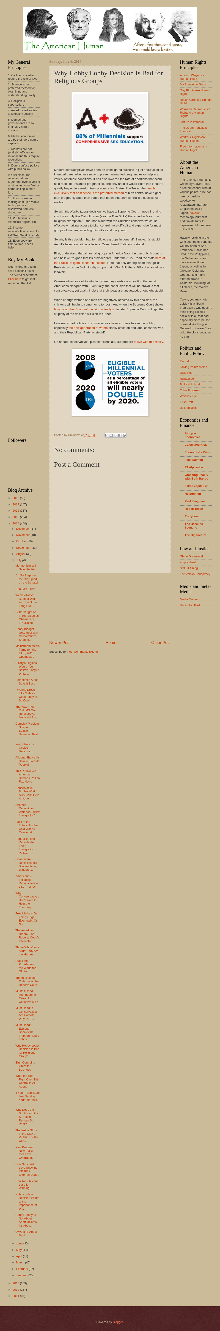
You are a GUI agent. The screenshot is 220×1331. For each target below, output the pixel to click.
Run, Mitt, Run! (25, 589)
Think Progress (190, 390)
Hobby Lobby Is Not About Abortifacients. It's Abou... (26, 1220)
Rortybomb (193, 516)
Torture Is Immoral (192, 122)
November (23, 535)
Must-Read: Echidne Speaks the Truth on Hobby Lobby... (27, 1032)
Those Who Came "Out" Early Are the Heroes (27, 951)
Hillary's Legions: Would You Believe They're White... (27, 668)
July (19, 560)
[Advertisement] (110, 606)
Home (110, 642)
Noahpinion (193, 493)
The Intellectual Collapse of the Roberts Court (26, 981)
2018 (16, 498)
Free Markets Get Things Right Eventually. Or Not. (26, 919)
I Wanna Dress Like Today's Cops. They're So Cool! (26, 695)
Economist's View (197, 452)
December (23, 528)
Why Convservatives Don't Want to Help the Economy (27, 900)
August (21, 554)
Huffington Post (190, 605)
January (21, 1275)
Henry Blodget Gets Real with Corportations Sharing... (26, 634)
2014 (16, 523)
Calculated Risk (196, 444)
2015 (16, 517)
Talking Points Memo (193, 367)
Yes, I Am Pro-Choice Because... (24, 747)
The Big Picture (195, 535)
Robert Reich (194, 508)
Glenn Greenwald (191, 556)
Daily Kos (186, 372)
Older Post (161, 642)
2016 (16, 510)
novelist (195, 213)
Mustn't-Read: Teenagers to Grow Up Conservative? (26, 996)
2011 (16, 1296)
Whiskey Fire (188, 396)
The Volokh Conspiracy (195, 574)
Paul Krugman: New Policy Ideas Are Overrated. (25, 1152)
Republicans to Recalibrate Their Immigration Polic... (25, 846)
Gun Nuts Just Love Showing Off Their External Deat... (27, 1169)
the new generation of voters (88, 328)
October (21, 541)
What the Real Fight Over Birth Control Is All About (27, 1081)
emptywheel (188, 562)
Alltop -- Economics (193, 435)
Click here (14, 279)
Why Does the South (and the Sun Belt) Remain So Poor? (26, 1117)
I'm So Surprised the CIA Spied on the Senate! (26, 579)
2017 (16, 504)
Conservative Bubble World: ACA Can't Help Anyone (27, 793)
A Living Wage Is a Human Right (192, 77)
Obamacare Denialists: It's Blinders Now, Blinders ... (26, 864)
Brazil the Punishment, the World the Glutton (25, 966)
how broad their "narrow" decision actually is (84, 309)
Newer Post (60, 642)
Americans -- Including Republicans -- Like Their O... (26, 881)
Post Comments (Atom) (82, 651)
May (19, 1250)
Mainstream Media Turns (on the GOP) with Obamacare (27, 651)
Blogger (118, 1322)
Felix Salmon (194, 459)
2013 (16, 1283)
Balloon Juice (189, 407)
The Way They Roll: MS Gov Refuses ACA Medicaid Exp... (27, 712)
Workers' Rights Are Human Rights (193, 138)
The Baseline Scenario (194, 525)
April (19, 1256)
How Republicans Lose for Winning (26, 1184)
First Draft (186, 402)
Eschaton (186, 361)
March (20, 1262)
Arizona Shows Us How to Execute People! (27, 761)
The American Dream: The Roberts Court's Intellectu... (27, 936)
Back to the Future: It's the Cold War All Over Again (26, 827)
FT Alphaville (194, 467)
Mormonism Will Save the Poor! (26, 567)
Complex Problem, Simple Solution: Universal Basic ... (27, 730)
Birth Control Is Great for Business (25, 1066)
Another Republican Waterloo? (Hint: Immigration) (27, 810)
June (19, 1243)
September (23, 547)
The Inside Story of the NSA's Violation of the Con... (26, 1136)
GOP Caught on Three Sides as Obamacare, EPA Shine (27, 617)
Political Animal (190, 384)
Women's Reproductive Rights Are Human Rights (195, 112)
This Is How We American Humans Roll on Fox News (27, 776)
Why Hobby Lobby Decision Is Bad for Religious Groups (27, 1051)
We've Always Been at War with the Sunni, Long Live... (26, 600)
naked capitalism (197, 486)
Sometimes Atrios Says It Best (26, 681)
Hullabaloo (187, 378)
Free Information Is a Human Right (193, 148)
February (22, 1269)
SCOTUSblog (189, 568)
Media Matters (189, 599)
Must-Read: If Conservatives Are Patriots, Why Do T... (26, 1013)
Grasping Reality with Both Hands (196, 476)
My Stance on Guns (193, 84)
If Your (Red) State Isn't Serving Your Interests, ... (27, 1098)
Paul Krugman (195, 501)
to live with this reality (148, 342)
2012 (16, 1289)
